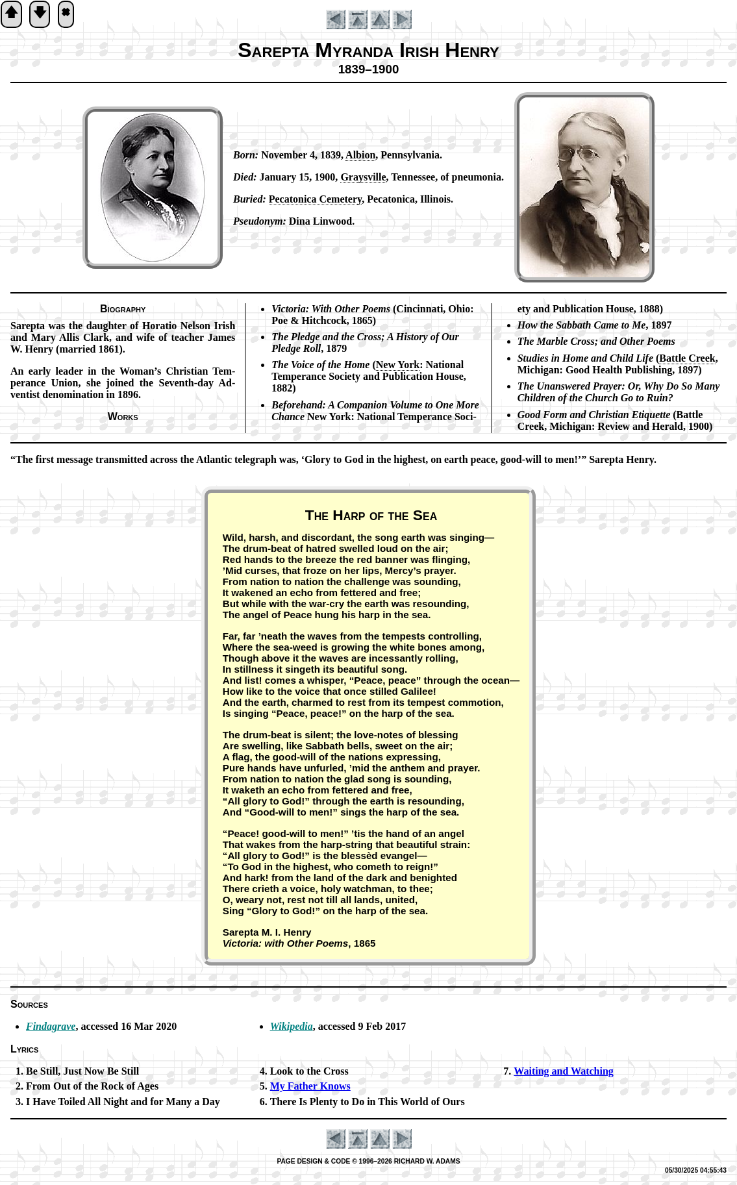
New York (397, 364)
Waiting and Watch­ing (564, 1071)
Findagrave (50, 1026)
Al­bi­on (360, 154)
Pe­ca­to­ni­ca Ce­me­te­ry (315, 199)
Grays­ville (363, 176)
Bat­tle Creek (687, 358)
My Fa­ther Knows (310, 1085)
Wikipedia (291, 1026)
